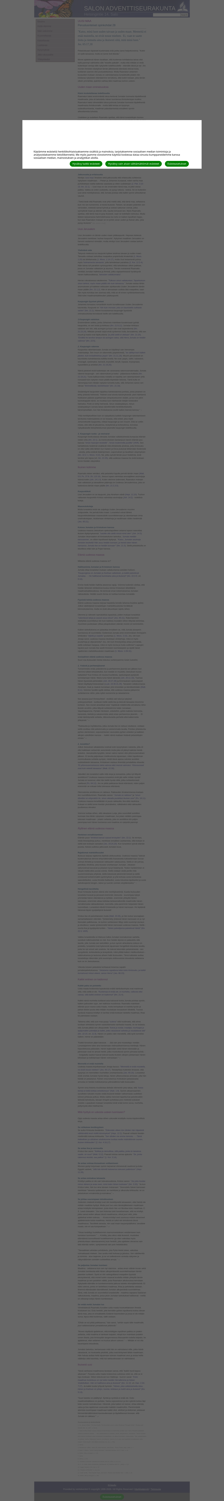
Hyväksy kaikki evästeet (86, 163)
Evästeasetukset (177, 163)
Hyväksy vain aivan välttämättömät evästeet (133, 163)
